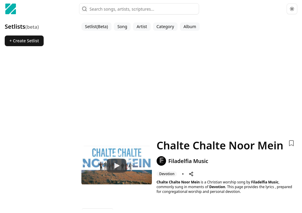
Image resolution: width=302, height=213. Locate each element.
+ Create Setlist (24, 40)
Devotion (217, 186)
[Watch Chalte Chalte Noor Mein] (116, 166)
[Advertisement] (189, 84)
